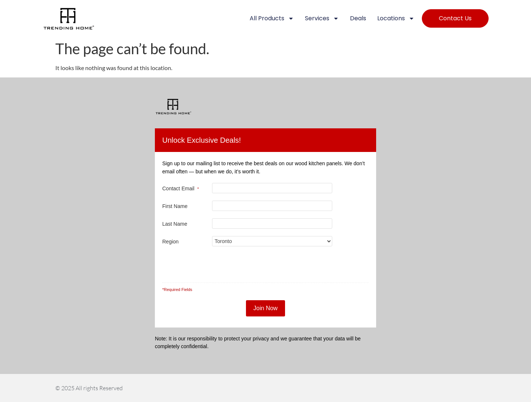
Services (322, 18)
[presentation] (270, 265)
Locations (395, 18)
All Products (272, 18)
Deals (358, 18)
